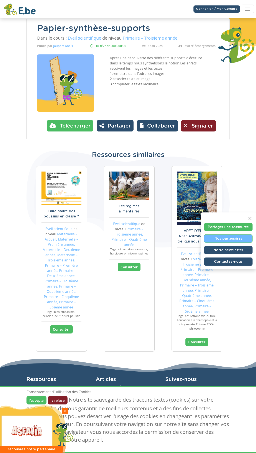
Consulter (61, 329)
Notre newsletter (228, 250)
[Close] (250, 218)
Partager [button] (115, 126)
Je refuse (58, 400)
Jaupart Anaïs (63, 46)
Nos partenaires (228, 238)
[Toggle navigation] (248, 9)
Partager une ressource (228, 227)
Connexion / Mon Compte (216, 8)
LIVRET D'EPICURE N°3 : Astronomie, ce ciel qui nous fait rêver (196, 236)
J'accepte (36, 400)
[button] (157, 125)
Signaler (198, 126)
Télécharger (70, 126)
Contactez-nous (228, 261)
